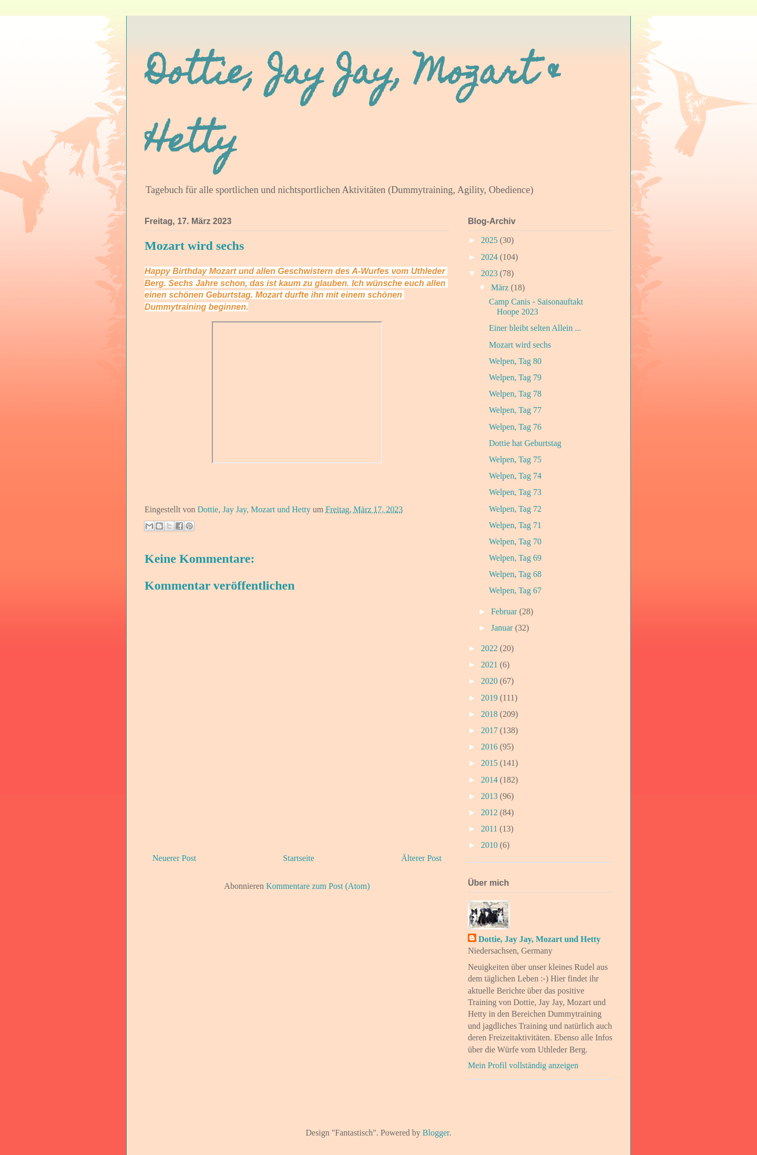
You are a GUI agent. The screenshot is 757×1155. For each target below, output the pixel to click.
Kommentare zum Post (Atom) (318, 886)
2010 (490, 844)
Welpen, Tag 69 (515, 557)
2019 (490, 697)
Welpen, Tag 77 (515, 410)
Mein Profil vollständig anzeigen (523, 1065)
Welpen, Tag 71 (515, 525)
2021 (490, 664)
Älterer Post (421, 858)
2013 (490, 796)
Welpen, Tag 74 (515, 475)
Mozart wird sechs (520, 344)
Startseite (298, 858)
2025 (490, 240)
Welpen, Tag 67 (515, 590)
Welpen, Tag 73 (515, 492)
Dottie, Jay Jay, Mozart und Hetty (539, 939)
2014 (490, 779)
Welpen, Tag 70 (515, 541)
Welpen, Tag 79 (515, 377)
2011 (490, 828)
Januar (503, 627)
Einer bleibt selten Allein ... (535, 327)
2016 (490, 746)
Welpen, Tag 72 (515, 508)
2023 (490, 273)
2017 (490, 730)
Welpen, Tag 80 (515, 361)
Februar (505, 611)
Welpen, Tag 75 (515, 459)
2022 (490, 648)
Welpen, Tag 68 (515, 574)
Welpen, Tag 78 (515, 393)
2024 (490, 256)
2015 (490, 762)
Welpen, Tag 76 (515, 426)
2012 (490, 812)
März (501, 287)
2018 (490, 714)
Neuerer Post (174, 858)
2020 (490, 680)
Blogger (436, 1132)
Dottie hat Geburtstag (525, 443)
